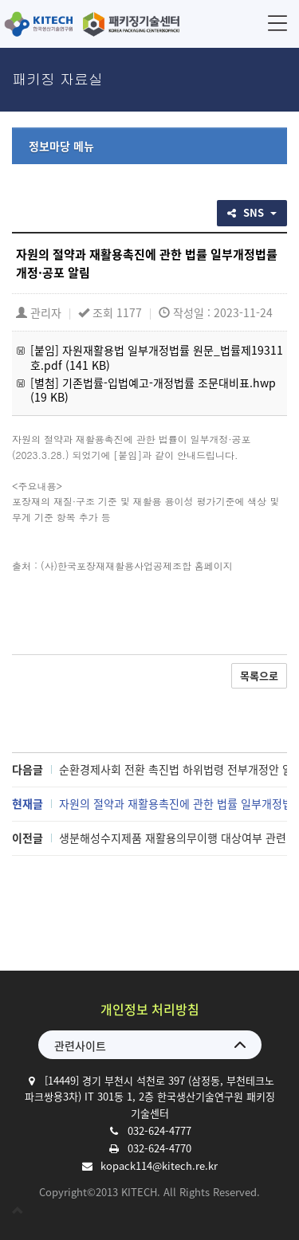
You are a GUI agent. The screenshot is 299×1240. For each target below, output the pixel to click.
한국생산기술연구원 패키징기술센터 (91, 24)
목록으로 (259, 675)
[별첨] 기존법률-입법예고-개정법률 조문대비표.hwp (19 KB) (153, 390)
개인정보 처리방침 (149, 1008)
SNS (252, 212)
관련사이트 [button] (80, 1046)
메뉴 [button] (277, 22)
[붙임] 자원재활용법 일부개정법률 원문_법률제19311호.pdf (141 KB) (156, 357)
